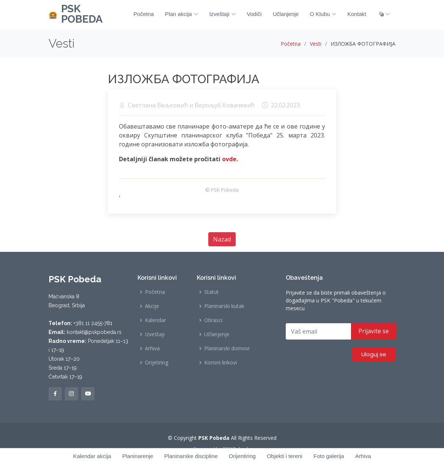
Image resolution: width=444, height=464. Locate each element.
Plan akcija (181, 14)
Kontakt (356, 14)
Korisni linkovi (220, 362)
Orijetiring (156, 362)
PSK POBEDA (82, 14)
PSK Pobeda (237, 448)
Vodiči (254, 14)
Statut (211, 292)
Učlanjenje (286, 14)
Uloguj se (373, 354)
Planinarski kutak (224, 306)
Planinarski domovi (226, 348)
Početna (143, 14)
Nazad (222, 239)
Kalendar (155, 320)
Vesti (315, 43)
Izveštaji (222, 14)
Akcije (152, 306)
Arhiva (152, 348)
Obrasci (213, 320)
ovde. (230, 159)
